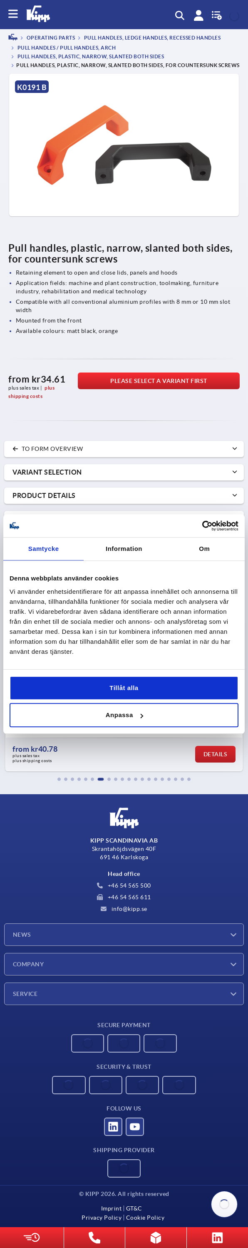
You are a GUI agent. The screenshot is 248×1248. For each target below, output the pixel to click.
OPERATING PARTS (50, 38)
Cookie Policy (145, 1217)
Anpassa (124, 714)
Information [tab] (124, 548)
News (22, 934)
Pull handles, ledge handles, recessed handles (152, 38)
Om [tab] (204, 548)
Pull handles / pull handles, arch (66, 47)
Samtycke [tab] (43, 548)
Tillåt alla (123, 687)
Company (28, 964)
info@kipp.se (124, 908)
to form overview (47, 448)
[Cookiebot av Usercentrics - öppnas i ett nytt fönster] (202, 525)
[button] (59, 779)
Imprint (111, 1208)
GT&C (134, 1208)
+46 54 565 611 (124, 897)
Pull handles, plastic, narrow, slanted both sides (90, 56)
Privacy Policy (102, 1217)
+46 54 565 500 (124, 885)
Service (25, 993)
